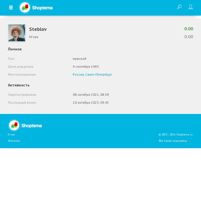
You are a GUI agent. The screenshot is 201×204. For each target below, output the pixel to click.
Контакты (14, 141)
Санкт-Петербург (98, 74)
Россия (78, 74)
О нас (11, 134)
